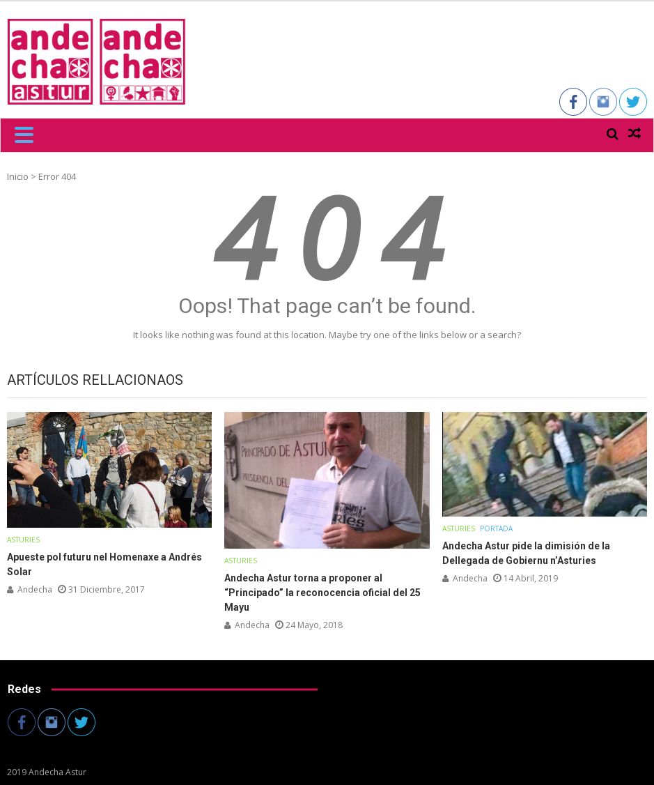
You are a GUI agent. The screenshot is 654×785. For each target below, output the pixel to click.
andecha (34, 589)
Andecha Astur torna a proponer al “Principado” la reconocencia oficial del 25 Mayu (322, 592)
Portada (496, 528)
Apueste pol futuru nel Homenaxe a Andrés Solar (104, 564)
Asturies (23, 539)
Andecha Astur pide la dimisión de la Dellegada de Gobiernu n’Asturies (526, 553)
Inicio (18, 176)
